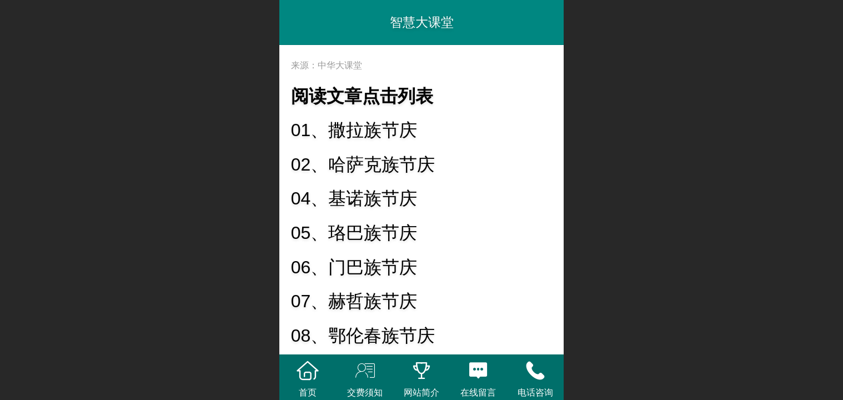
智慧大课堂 (422, 22)
